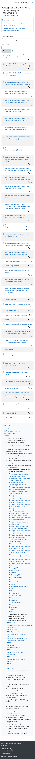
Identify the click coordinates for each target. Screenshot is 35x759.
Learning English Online (12, 388)
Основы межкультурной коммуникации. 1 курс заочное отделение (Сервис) (18, 332)
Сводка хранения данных (9, 756)
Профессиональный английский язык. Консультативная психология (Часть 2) (17, 83)
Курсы (12, 20)
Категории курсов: (7, 36)
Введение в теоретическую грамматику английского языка (17, 235)
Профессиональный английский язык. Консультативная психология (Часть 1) (17, 244)
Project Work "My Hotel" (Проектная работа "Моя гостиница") (18, 74)
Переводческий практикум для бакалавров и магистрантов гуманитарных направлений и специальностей (18, 207)
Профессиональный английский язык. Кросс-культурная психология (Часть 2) (17, 101)
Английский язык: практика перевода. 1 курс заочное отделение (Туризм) (17, 341)
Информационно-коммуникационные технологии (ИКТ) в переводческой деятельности (17, 290)
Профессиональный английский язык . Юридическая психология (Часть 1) (17, 226)
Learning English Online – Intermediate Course (16, 373)
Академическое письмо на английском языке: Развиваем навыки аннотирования (18, 169)
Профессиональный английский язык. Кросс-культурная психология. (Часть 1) (17, 178)
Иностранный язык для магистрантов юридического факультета (17, 280)
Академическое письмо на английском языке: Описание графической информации (17, 139)
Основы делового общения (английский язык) (17, 196)
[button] (12, 51)
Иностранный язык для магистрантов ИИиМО (17, 271)
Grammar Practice (10, 299)
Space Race (8, 417)
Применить (6, 51)
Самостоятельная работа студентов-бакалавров (16, 405)
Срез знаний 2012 (10, 413)
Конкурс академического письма (15, 261)
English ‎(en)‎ (6, 753)
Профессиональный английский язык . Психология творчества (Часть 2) (17, 129)
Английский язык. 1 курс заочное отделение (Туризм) (15, 355)
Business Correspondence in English (16, 315)
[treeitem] (17, 429)
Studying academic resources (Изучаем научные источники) (17, 56)
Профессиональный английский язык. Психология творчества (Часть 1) (17, 217)
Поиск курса (5, 44)
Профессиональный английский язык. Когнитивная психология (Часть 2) (17, 110)
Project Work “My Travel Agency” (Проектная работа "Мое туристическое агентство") (18, 65)
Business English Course (12, 266)
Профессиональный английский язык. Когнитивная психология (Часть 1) (17, 187)
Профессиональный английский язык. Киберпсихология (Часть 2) (17, 149)
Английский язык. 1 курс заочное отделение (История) (15, 364)
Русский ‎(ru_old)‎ (7, 749)
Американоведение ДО (12, 311)
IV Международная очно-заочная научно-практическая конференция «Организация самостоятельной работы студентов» (18, 395)
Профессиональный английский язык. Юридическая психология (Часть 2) (17, 119)
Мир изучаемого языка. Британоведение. (18, 381)
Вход (31, 2)
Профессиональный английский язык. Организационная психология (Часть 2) (17, 92)
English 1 (7, 320)
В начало (5, 20)
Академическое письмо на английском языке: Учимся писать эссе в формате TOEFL (17, 159)
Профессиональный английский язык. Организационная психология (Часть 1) (17, 253)
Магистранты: (9, 349)
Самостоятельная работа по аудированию (18, 324)
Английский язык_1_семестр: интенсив (17, 304)
